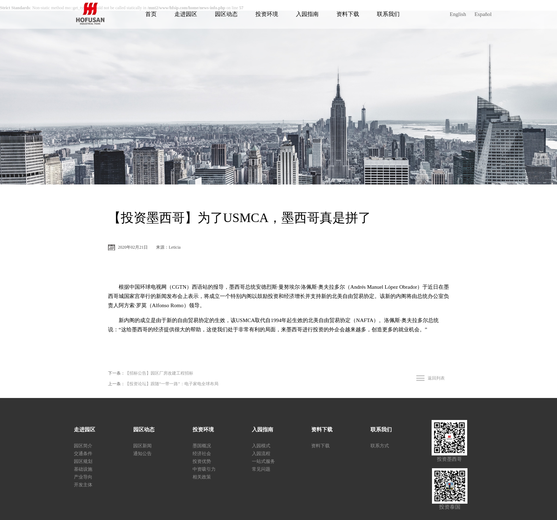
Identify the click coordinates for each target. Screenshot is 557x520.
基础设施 (83, 469)
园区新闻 (142, 445)
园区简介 (83, 445)
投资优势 (202, 461)
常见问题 (261, 469)
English (458, 14)
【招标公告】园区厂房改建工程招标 (159, 373)
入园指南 (307, 14)
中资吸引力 (204, 469)
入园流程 (261, 453)
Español (483, 14)
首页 (151, 14)
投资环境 (266, 14)
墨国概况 (202, 445)
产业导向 (83, 477)
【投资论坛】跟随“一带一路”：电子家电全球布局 (171, 383)
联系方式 (380, 445)
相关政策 (202, 477)
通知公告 (142, 453)
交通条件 (83, 453)
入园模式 (261, 445)
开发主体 (83, 484)
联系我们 (388, 14)
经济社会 (202, 453)
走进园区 (185, 14)
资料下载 (347, 14)
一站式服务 (263, 461)
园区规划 (83, 461)
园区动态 (226, 14)
